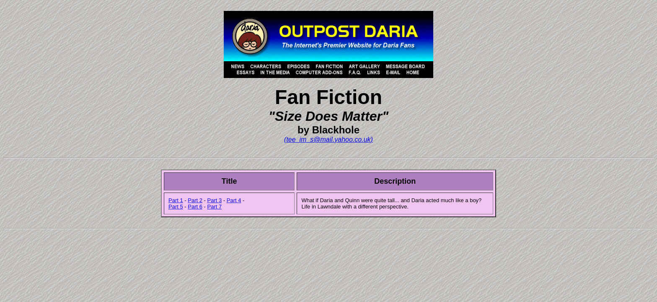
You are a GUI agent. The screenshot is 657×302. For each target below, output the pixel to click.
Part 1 (175, 200)
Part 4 (234, 200)
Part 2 (195, 200)
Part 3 (214, 200)
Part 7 (214, 206)
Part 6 (195, 206)
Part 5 (175, 206)
